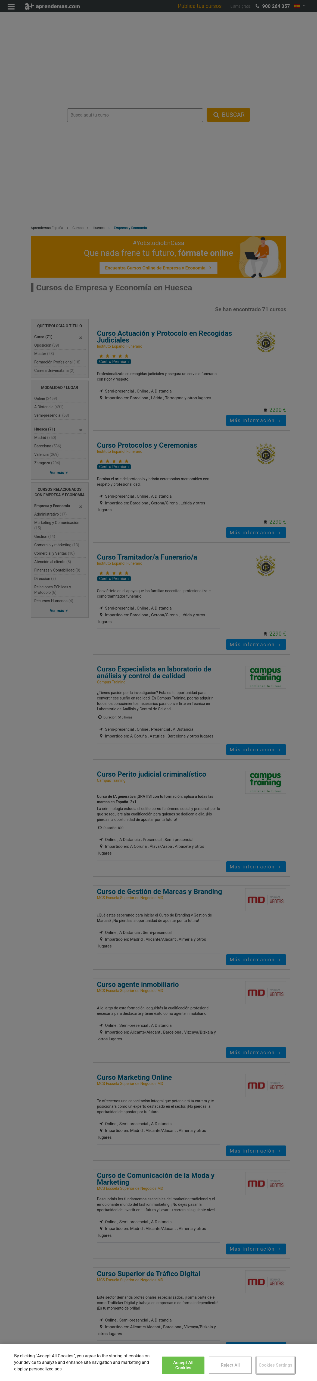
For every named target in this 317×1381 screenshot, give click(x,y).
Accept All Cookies (183, 1365)
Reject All (230, 1365)
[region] (158, 1362)
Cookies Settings (275, 1365)
